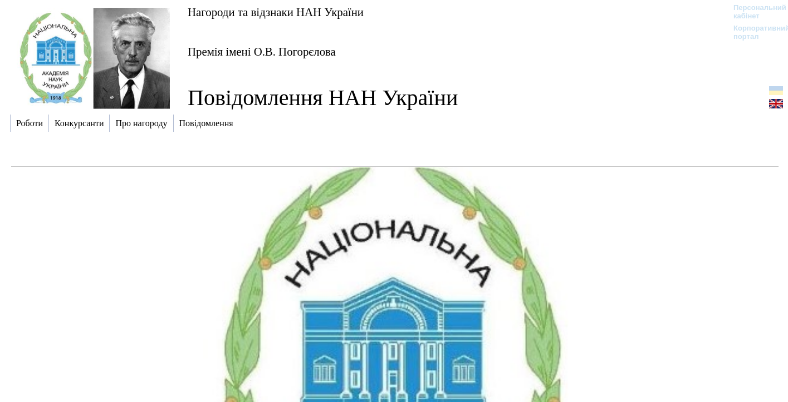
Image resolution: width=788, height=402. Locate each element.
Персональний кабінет (754, 11)
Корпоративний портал (754, 32)
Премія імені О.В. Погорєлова (262, 51)
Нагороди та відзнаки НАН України (276, 12)
